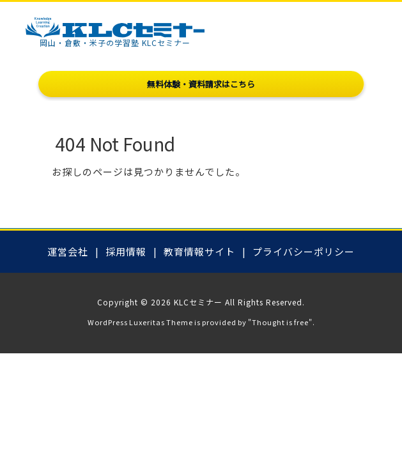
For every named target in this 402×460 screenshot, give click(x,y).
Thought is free (280, 322)
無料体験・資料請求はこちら (201, 84)
